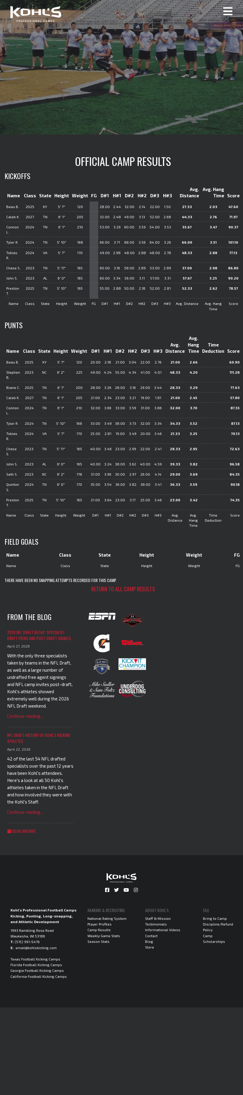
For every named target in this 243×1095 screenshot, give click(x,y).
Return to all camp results (123, 589)
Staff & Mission (158, 918)
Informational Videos (162, 930)
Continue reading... (25, 716)
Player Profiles (99, 924)
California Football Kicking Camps (38, 976)
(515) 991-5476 (27, 942)
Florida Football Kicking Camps (36, 965)
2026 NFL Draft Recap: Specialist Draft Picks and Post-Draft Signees (39, 635)
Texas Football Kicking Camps (35, 959)
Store (149, 947)
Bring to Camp (215, 918)
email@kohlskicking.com (36, 948)
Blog (149, 941)
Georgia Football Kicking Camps (37, 970)
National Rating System (107, 918)
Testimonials (156, 924)
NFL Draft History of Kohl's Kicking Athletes (38, 738)
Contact (151, 936)
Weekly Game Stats (103, 936)
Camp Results (99, 930)
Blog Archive (21, 831)
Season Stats (98, 941)
